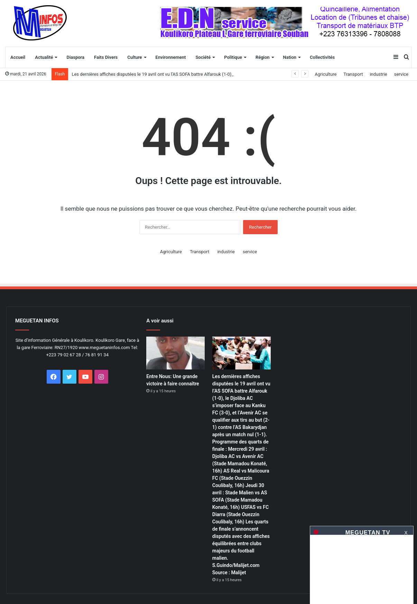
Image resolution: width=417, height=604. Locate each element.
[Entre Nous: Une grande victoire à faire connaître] (175, 353)
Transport (353, 74)
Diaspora (75, 57)
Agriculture (325, 74)
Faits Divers (106, 57)
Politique (233, 57)
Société (203, 57)
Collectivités (322, 57)
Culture (134, 57)
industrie (378, 74)
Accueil (17, 57)
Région (263, 57)
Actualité (44, 57)
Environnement (171, 57)
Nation (290, 57)
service (401, 74)
